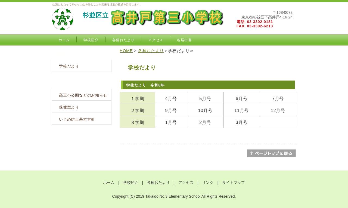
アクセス (155, 40)
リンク (207, 182)
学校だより (69, 66)
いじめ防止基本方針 (77, 119)
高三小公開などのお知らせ (83, 95)
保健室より (69, 107)
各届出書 (184, 40)
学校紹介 (90, 40)
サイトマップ (233, 182)
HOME (126, 50)
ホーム (64, 40)
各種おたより (123, 40)
